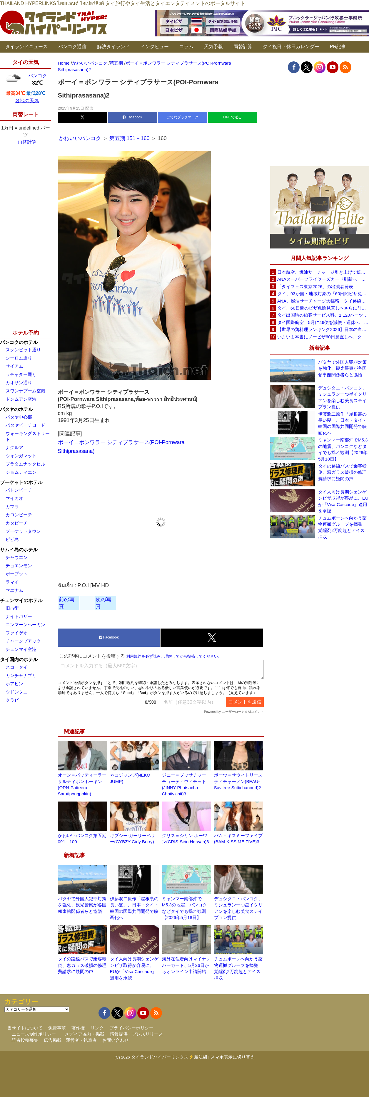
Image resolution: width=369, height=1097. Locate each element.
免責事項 (57, 1027)
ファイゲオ (17, 632)
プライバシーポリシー (131, 1027)
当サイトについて (25, 1027)
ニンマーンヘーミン (25, 624)
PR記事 (338, 46)
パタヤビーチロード (25, 425)
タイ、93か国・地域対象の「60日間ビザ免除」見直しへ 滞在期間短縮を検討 (323, 293)
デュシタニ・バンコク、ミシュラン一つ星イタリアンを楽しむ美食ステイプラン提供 (342, 397)
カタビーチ (17, 522)
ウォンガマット (21, 455)
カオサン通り (19, 382)
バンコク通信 (72, 46)
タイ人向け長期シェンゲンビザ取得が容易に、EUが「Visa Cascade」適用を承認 (343, 501)
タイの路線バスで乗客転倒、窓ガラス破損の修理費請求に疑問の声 (82, 965)
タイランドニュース (26, 46)
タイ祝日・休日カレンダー (291, 46)
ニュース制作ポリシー (34, 1034)
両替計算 (242, 46)
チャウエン (17, 557)
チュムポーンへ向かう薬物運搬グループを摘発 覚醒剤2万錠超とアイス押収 (342, 527)
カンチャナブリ (21, 675)
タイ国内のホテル (19, 659)
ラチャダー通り (21, 374)
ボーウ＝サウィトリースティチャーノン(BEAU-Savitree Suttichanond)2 (238, 781)
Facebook (132, 117)
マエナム (14, 590)
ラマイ (12, 581)
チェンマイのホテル (21, 600)
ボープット (17, 573)
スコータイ (17, 667)
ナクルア (14, 447)
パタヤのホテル (16, 409)
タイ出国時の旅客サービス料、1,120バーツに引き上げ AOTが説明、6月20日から (323, 315)
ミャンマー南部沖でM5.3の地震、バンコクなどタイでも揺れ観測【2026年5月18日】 (343, 449)
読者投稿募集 (25, 1040)
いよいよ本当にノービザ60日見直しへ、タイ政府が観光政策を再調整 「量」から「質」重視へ (323, 336)
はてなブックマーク (182, 117)
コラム (186, 46)
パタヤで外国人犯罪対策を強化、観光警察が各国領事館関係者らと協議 (82, 905)
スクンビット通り (23, 349)
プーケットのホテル (21, 482)
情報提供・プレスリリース (136, 1034)
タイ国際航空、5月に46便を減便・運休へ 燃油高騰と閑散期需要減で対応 (323, 322)
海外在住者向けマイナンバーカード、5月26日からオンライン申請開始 (186, 965)
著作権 (78, 1027)
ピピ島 (12, 539)
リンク (97, 1027)
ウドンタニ (17, 691)
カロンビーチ (19, 514)
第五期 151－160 (129, 138)
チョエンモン (19, 565)
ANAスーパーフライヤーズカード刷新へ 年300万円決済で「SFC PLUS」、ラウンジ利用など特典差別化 (323, 279)
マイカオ (14, 498)
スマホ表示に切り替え (233, 1056)
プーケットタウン (23, 531)
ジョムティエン (21, 472)
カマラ (12, 506)
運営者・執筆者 (81, 1040)
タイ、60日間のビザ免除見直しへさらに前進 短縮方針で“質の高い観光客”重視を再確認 (323, 307)
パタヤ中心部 (19, 416)
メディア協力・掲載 (84, 1034)
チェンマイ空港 (21, 649)
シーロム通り (19, 357)
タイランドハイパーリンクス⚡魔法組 (169, 1056)
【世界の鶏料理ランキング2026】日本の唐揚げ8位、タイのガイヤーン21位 (323, 329)
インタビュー (155, 46)
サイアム (14, 366)
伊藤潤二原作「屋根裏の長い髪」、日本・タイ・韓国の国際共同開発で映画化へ (342, 423)
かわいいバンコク (81, 138)
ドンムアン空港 (21, 399)
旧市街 (12, 608)
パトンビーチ (19, 490)
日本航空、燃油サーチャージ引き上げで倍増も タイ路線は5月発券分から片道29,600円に (323, 272)
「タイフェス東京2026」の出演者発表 (315, 286)
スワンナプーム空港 (25, 390)
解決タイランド (113, 46)
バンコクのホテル (19, 342)
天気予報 (213, 46)
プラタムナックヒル (25, 463)
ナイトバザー (19, 616)
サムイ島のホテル (19, 549)
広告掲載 (52, 1040)
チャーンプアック (23, 641)
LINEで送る (232, 117)
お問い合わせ (115, 1040)
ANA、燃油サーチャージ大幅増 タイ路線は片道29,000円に (323, 300)
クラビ (12, 700)
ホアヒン (14, 683)
